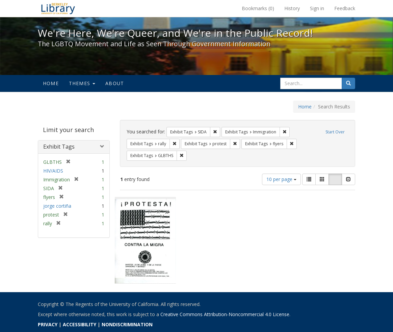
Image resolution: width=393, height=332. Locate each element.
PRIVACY (47, 324)
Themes (82, 83)
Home (51, 83)
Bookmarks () (258, 8)
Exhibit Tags (59, 146)
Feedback (344, 8)
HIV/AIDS (53, 171)
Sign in (317, 8)
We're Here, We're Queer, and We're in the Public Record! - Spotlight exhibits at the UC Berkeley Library (58, 8)
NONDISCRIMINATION (127, 324)
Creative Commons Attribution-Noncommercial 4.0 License (224, 314)
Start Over (335, 132)
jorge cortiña (57, 206)
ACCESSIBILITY (79, 324)
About (114, 83)
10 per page (281, 179)
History (292, 8)
